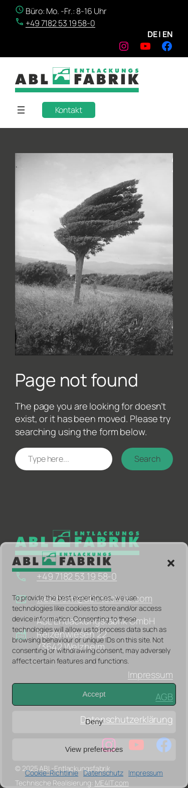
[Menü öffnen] (21, 110)
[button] (171, 563)
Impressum (145, 772)
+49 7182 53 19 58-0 (60, 23)
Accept (94, 694)
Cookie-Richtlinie (51, 772)
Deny (94, 721)
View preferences (94, 749)
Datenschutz (103, 772)
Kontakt (68, 109)
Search (147, 458)
